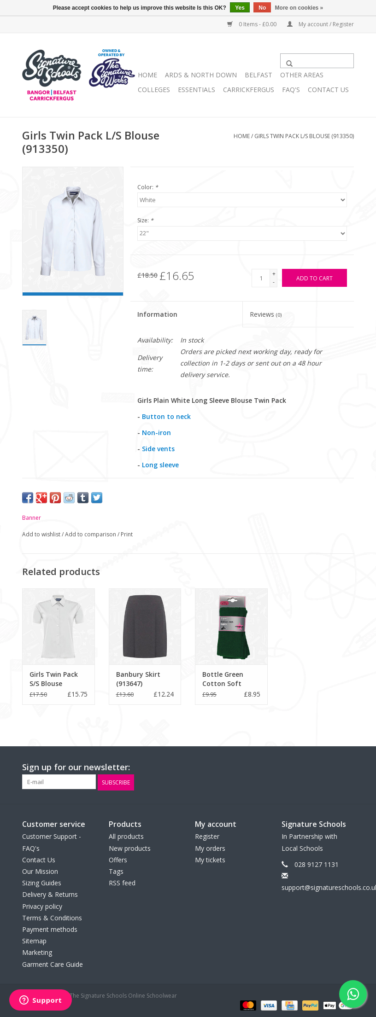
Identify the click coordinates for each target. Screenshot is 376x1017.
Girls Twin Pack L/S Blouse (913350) (304, 136)
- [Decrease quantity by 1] (274, 282)
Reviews (266, 314)
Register (207, 835)
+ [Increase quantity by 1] (274, 274)
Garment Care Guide (52, 963)
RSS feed (122, 882)
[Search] (317, 60)
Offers (118, 858)
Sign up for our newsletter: (76, 767)
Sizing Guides (41, 882)
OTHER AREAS (301, 74)
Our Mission (40, 870)
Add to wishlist (42, 534)
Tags (116, 870)
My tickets (210, 858)
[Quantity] (261, 278)
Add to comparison (91, 534)
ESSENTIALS (196, 89)
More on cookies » (299, 8)
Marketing (37, 951)
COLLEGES (154, 89)
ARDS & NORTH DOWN (201, 74)
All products (126, 835)
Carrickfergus (248, 89)
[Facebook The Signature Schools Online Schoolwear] (313, 767)
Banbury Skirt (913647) (138, 679)
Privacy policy (42, 905)
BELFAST (258, 74)
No (262, 8)
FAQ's (291, 89)
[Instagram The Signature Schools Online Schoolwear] (346, 767)
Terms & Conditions (52, 916)
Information (157, 314)
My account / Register (320, 24)
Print (127, 534)
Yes (240, 8)
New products (130, 847)
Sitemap (34, 940)
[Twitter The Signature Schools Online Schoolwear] (330, 767)
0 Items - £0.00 (252, 24)
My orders (210, 847)
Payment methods (49, 928)
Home (147, 74)
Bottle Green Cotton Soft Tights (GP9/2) (224, 679)
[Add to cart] (314, 278)
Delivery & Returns (50, 893)
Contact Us (328, 89)
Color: (147, 187)
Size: (145, 220)
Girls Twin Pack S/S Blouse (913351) (53, 679)
